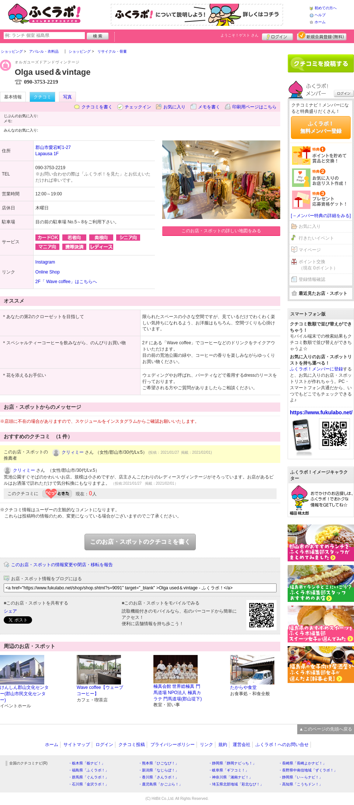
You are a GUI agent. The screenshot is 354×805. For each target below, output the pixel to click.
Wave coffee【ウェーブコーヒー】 (100, 690)
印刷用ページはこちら (254, 106)
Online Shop (47, 272)
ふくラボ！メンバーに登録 (316, 369)
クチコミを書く (96, 106)
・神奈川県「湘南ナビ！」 (230, 777)
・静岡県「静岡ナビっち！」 (232, 763)
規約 (222, 744)
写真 (67, 97)
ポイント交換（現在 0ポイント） (318, 265)
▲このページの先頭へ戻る (325, 729)
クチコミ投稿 (131, 744)
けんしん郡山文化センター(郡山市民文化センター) (24, 694)
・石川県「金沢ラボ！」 (88, 784)
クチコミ (42, 97)
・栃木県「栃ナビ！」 (86, 763)
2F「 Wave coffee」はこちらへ (66, 281)
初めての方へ (326, 8)
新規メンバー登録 (322, 36)
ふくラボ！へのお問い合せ (282, 744)
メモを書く (209, 106)
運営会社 (241, 744)
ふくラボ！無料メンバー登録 (320, 127)
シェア (10, 611)
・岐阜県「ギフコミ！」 (228, 770)
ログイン (277, 36)
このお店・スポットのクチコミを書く (140, 542)
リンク (206, 744)
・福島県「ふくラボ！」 (88, 770)
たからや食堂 (243, 687)
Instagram (45, 262)
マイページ (310, 249)
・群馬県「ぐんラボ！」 (88, 777)
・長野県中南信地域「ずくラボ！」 (307, 770)
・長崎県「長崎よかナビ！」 (302, 763)
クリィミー (73, 452)
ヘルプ (320, 15)
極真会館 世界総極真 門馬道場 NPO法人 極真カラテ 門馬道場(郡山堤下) (177, 692)
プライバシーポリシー (172, 744)
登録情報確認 (312, 279)
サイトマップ (76, 744)
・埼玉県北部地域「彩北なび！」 (236, 784)
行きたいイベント (316, 238)
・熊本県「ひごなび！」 (158, 763)
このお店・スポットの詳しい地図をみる (221, 230)
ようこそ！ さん (239, 35)
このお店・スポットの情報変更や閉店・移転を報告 (62, 564)
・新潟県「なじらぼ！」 (158, 770)
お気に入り (174, 106)
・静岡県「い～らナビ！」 (300, 777)
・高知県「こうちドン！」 (300, 784)
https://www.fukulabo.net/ (321, 412)
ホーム (320, 22)
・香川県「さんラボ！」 (158, 777)
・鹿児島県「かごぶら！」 (160, 784)
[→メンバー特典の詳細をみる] (321, 215)
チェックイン (138, 106)
